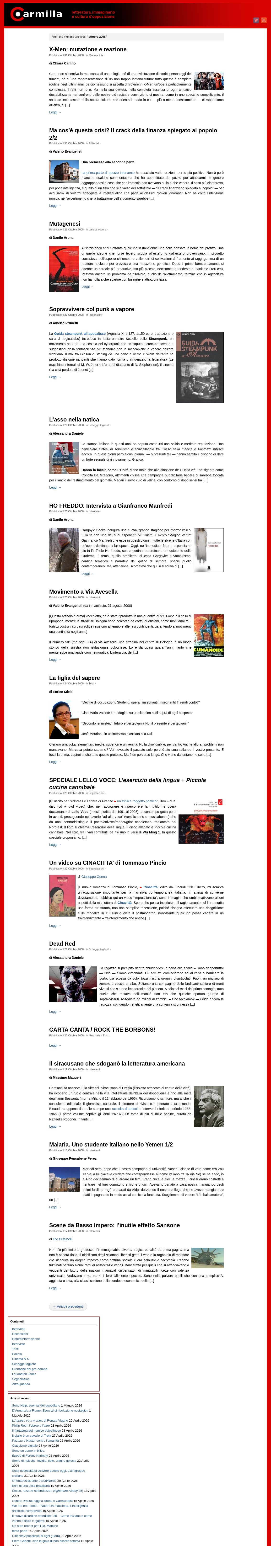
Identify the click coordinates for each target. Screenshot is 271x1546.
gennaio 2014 (231, 835)
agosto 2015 (230, 740)
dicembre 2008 (231, 1141)
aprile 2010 (229, 1061)
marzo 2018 (229, 584)
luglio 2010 (229, 1046)
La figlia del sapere (84, 710)
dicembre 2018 (231, 539)
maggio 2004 (230, 1417)
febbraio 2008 (231, 1191)
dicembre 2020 (231, 419)
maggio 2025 (230, 153)
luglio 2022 (229, 323)
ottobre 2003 (230, 1452)
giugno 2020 (230, 449)
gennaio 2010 (231, 1076)
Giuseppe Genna (103, 919)
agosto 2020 (230, 439)
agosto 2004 (230, 1402)
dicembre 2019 (231, 479)
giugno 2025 (230, 148)
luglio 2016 (229, 685)
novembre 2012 (232, 905)
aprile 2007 (229, 1241)
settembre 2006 (232, 1276)
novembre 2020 (232, 424)
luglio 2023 (229, 263)
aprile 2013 (229, 880)
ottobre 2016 (230, 670)
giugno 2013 (230, 870)
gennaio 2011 (231, 1016)
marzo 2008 (229, 1186)
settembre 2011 (232, 975)
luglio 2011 (229, 985)
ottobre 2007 (230, 1211)
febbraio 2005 (231, 1372)
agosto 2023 (230, 258)
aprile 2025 (229, 158)
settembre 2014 (232, 795)
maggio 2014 (230, 815)
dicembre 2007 (231, 1201)
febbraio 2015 (231, 770)
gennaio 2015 (231, 775)
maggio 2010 (230, 1056)
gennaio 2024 (231, 233)
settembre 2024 (232, 193)
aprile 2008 (229, 1181)
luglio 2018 (229, 564)
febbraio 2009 (231, 1131)
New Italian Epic (108, 1087)
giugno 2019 (230, 509)
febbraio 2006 (231, 1311)
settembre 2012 (232, 915)
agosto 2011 (230, 980)
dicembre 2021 (231, 359)
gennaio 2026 (231, 113)
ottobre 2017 (230, 609)
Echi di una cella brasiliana (31, 269)
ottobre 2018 (230, 549)
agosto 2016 (230, 680)
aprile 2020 (229, 459)
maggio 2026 (230, 93)
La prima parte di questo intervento (117, 173)
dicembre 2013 (231, 840)
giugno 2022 (230, 329)
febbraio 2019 (231, 529)
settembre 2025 (232, 133)
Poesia (17, 71)
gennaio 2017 (231, 654)
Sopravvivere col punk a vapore (101, 315)
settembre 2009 (232, 1096)
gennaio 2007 (231, 1256)
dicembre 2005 (231, 1321)
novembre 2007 (232, 1206)
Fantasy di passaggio (27, 389)
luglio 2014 (229, 805)
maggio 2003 (230, 1477)
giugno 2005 (230, 1352)
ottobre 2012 (230, 910)
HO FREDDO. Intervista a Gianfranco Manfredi (120, 522)
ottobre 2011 (230, 970)
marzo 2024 (229, 223)
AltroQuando (21, 101)
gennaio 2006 (231, 1316)
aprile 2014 (229, 820)
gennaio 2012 (231, 955)
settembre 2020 (232, 434)
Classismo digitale (25, 203)
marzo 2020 (229, 464)
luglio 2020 (229, 444)
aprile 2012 (229, 940)
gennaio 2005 (231, 1377)
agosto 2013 (230, 860)
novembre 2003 (232, 1447)
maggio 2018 (230, 574)
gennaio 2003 (231, 1497)
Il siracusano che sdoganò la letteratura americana (127, 1116)
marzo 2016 (229, 705)
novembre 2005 (232, 1326)
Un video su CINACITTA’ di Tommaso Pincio (117, 905)
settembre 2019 (232, 494)
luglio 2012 (229, 925)
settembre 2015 (232, 735)
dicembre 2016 (231, 659)
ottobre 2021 (230, 369)
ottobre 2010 (230, 1031)
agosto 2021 (230, 379)
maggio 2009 (230, 1116)
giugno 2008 (230, 1171)
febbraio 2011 (231, 1011)
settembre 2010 (232, 1036)
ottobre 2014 (230, 790)
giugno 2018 (230, 569)
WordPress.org (231, 1534)
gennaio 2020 (231, 474)
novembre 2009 (232, 1086)
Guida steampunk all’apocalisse (89, 339)
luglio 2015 (229, 745)
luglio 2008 (229, 1166)
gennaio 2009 (231, 1136)
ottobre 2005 (230, 1331)
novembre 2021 (232, 364)
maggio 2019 (230, 514)
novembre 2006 (232, 1266)
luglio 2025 (229, 143)
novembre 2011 (232, 965)
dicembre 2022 (231, 298)
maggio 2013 (230, 875)
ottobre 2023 (230, 248)
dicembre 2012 (231, 900)
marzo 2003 (229, 1487)
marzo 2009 (229, 1126)
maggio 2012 (230, 935)
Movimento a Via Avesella (93, 618)
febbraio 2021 (231, 409)
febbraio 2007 (231, 1251)
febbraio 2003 (231, 1492)
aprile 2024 (229, 218)
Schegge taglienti (108, 431)
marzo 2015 (229, 765)
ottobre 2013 (230, 850)
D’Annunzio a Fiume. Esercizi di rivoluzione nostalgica (27, 138)
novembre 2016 (232, 664)
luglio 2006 (229, 1286)
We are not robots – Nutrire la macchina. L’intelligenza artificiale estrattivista (31, 314)
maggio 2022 (230, 334)
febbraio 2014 (231, 830)
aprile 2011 (229, 1000)
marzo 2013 (229, 885)
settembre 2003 (232, 1457)
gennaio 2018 (231, 594)
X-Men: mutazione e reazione (97, 49)
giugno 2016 (230, 690)
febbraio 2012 (231, 950)
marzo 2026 (229, 103)
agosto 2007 (230, 1221)
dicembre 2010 (231, 1021)
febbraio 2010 (231, 1071)
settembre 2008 (232, 1156)
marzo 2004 (229, 1427)
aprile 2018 (229, 579)
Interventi (103, 624)
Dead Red (72, 991)
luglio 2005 (229, 1347)
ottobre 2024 (230, 188)
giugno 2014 (230, 810)
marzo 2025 (229, 163)
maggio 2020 (230, 454)
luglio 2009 (229, 1106)
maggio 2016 (230, 695)
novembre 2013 (232, 845)
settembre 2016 (232, 675)
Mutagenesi (74, 229)
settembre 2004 (232, 1397)
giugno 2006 (230, 1291)
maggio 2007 (230, 1236)
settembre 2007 (232, 1216)
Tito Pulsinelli (72, 1297)
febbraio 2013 (231, 890)
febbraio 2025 (231, 168)
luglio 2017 (229, 624)
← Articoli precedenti (78, 1369)
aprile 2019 (229, 519)
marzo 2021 (229, 404)
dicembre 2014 (231, 780)
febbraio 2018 (231, 589)
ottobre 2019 (230, 489)
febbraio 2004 (231, 1432)
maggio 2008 (230, 1176)
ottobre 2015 (230, 730)
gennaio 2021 (231, 414)
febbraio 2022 (231, 349)
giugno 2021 (230, 389)
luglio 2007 (229, 1226)
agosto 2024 (230, 198)
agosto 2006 (230, 1281)
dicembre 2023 (231, 238)
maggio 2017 (230, 634)
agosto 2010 (230, 1041)
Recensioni (105, 320)
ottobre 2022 (230, 308)
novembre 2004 (232, 1387)
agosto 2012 (230, 920)
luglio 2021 (229, 384)
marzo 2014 (229, 825)
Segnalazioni (106, 830)
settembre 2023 (232, 253)
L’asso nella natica (84, 425)
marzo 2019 (229, 524)
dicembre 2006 (231, 1261)
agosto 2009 (230, 1101)
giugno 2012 (230, 930)
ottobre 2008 (230, 1151)
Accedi (226, 1519)
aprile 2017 (229, 639)
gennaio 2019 (231, 534)
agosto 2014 (230, 800)
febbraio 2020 (231, 469)
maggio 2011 (230, 995)
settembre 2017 (232, 614)
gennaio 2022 (231, 354)
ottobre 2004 (230, 1392)
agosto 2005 (230, 1341)
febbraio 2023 (231, 288)
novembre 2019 (232, 484)
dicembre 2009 (231, 1081)
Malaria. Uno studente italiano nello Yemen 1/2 (121, 1202)
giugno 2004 (230, 1412)
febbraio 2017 (231, 649)
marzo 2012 (229, 945)
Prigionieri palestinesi (27, 399)
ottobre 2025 (230, 128)
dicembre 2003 (231, 1442)
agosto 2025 (230, 138)
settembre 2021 (232, 374)
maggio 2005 (230, 1357)
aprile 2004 (229, 1422)
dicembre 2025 (231, 118)
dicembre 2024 (231, 178)
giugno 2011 (230, 990)
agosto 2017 (230, 619)
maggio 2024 (230, 213)
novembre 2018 (232, 544)
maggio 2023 (230, 273)
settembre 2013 (232, 855)
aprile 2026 (229, 98)
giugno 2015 (230, 750)
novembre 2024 (232, 183)
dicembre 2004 (231, 1382)
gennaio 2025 (231, 173)
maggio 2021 (230, 394)
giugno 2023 (230, 268)
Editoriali (103, 143)
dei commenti (234, 1529)
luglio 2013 (229, 865)
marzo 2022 (229, 344)
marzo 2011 (229, 1006)
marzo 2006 (229, 1306)
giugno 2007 (230, 1231)
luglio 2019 (229, 504)
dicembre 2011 (231, 960)
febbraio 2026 (231, 108)
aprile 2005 (229, 1362)
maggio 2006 (230, 1296)
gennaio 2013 (231, 895)
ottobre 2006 (230, 1271)
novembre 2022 (232, 303)
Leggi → (65, 112)
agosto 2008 (230, 1161)
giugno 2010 (230, 1051)
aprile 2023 (229, 278)
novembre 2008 (232, 1146)
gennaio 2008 (231, 1196)
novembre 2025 (232, 123)
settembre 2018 (232, 554)
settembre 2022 (232, 313)
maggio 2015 (230, 755)
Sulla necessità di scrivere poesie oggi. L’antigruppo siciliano (30, 249)
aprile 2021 (229, 399)
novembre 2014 (232, 785)
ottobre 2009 (230, 1091)
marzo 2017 (229, 644)
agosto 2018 (230, 559)
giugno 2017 (230, 629)
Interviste (103, 527)
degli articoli (233, 1524)
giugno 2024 (230, 208)
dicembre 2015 (231, 720)
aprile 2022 (229, 339)
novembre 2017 (232, 604)
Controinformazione (26, 56)
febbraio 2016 (231, 710)
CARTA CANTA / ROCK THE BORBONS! (112, 1082)
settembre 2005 (232, 1336)
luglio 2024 (229, 203)
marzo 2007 (229, 1246)
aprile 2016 (229, 700)
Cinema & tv (105, 55)
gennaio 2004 (231, 1437)
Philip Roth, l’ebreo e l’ (31, 163)
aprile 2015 (229, 760)
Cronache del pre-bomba (29, 86)
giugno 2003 (230, 1472)
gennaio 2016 (231, 715)
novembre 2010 (232, 1026)
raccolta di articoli (99, 1166)
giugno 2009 (230, 1111)
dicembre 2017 (231, 599)
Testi (101, 715)
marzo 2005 (229, 1367)
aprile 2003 (229, 1482)
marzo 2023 (229, 283)
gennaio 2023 (231, 293)
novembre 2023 (232, 243)
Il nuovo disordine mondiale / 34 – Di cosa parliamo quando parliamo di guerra (31, 434)
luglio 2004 (229, 1407)
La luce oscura (107, 234)
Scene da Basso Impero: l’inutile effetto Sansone (124, 1283)
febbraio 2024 (231, 228)
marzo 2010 (229, 1066)
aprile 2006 (229, 1301)
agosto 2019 (230, 499)
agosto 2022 (230, 318)
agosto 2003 (230, 1462)
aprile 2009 (229, 1121)
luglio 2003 (229, 1467)
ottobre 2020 (230, 429)
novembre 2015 (232, 725)
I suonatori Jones (24, 91)
